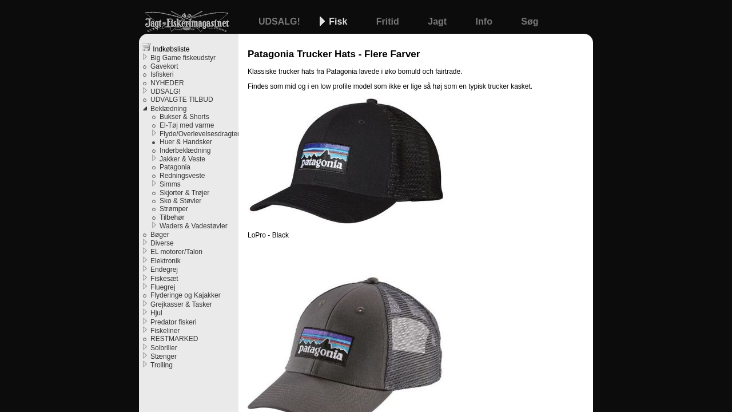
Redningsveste (182, 176)
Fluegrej (162, 287)
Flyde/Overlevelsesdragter (199, 134)
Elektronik (165, 261)
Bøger (159, 235)
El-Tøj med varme (187, 125)
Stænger (163, 356)
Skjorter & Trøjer (184, 193)
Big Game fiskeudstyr (183, 58)
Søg (529, 21)
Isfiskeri (162, 74)
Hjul (156, 313)
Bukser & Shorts (184, 117)
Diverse (162, 243)
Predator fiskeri (173, 322)
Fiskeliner (165, 331)
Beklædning (168, 109)
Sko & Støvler (180, 201)
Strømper (174, 209)
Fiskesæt (164, 279)
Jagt (438, 21)
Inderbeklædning (185, 150)
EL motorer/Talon (176, 252)
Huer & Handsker (186, 142)
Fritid (388, 21)
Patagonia (175, 167)
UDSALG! (280, 21)
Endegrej (164, 270)
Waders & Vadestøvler (194, 226)
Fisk (339, 21)
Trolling (161, 365)
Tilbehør (172, 217)
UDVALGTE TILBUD (181, 100)
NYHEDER (167, 83)
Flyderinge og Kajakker (185, 295)
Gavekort (164, 66)
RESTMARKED (174, 339)
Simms (170, 184)
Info (485, 21)
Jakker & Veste (182, 159)
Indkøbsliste (165, 47)
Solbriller (163, 348)
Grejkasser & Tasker (181, 304)
